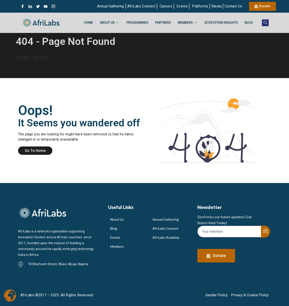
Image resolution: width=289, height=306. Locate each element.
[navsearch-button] (265, 22)
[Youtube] (45, 6)
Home (88, 22)
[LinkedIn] (30, 6)
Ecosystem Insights (221, 22)
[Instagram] (53, 6)
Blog (249, 22)
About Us (110, 22)
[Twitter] (38, 6)
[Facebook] (22, 6)
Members (188, 22)
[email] (229, 231)
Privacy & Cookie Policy (250, 295)
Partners (163, 22)
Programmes (137, 22)
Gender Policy (216, 295)
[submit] (265, 232)
